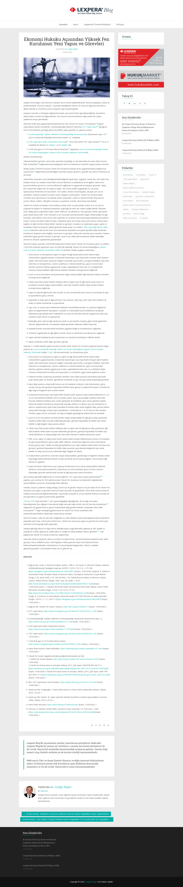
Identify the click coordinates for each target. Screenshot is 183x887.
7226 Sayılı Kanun (130, 179)
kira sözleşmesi (142, 200)
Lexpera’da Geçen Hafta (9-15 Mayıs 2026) (140, 150)
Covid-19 (152, 175)
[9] (34, 171)
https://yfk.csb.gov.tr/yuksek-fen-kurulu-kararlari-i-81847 (76, 659)
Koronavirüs (128, 175)
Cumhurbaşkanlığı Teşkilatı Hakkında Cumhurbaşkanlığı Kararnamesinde (58, 134)
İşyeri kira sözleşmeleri (144, 196)
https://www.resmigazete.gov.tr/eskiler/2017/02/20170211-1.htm (70, 611)
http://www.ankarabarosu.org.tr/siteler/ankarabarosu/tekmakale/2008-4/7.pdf (61, 584)
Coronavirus (141, 175)
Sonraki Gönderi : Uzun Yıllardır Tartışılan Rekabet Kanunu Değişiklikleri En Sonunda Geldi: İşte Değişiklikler (66, 819)
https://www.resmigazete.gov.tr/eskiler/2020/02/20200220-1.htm (70, 633)
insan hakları (128, 200)
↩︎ (39, 602)
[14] (98, 531)
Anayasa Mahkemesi (140, 209)
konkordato (128, 196)
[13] (34, 510)
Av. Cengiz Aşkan (71, 49)
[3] (98, 126)
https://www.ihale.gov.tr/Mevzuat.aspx (62, 704)
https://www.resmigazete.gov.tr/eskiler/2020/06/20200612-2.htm (55, 644)
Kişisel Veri (144, 179)
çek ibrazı (127, 213)
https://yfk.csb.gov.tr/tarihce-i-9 (76, 606)
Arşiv (75, 24)
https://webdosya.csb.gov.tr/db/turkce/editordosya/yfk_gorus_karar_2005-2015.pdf (75, 674)
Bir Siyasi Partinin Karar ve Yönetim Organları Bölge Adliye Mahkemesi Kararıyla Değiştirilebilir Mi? (139, 127)
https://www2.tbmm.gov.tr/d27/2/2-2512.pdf (78, 682)
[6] (100, 141)
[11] (48, 501)
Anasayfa (63, 24)
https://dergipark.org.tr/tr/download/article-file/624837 (51, 571)
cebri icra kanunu (130, 218)
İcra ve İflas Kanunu (131, 192)
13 (48, 352)
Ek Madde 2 (64, 145)
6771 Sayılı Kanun (89, 127)
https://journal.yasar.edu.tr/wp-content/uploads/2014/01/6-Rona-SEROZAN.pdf (61, 712)
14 (53, 352)
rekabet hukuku (148, 192)
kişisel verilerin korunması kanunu (136, 205)
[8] (38, 164)
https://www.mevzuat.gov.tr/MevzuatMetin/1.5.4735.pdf (51, 629)
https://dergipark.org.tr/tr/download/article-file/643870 (79, 599)
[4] (106, 134)
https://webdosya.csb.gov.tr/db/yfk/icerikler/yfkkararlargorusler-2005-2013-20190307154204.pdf (68, 668)
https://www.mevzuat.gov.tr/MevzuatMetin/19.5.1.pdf (50, 621)
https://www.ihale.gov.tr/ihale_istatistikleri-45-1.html (82, 648)
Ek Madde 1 (51, 145)
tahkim (126, 209)
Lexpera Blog (90, 882)
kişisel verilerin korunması (133, 188)
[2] (96, 123)
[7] (69, 149)
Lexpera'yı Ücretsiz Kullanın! (97, 24)
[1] (52, 105)
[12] (107, 504)
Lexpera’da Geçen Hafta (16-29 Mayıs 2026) (140, 140)
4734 (26, 501)
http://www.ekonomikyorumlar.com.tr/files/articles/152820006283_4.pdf (58, 593)
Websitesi (44, 791)
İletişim (120, 24)
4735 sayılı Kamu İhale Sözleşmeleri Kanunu (47, 142)
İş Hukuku (144, 218)
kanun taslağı (139, 213)
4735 (32, 501)
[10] (101, 476)
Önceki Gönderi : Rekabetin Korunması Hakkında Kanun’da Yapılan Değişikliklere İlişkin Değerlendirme (66, 814)
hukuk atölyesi (129, 183)
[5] (67, 141)
